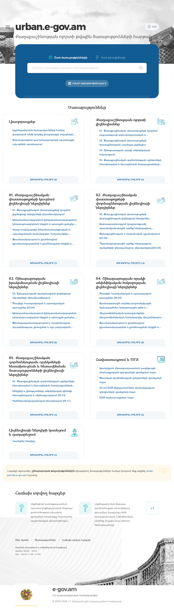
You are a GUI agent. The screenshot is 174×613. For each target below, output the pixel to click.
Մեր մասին (22, 540)
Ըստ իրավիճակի (110, 57)
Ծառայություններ (45, 540)
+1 (152, 508)
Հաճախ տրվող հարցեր (76, 540)
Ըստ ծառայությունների (67, 57)
